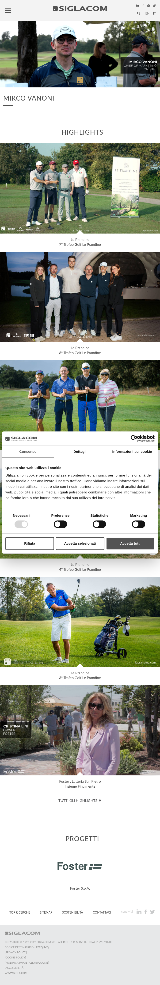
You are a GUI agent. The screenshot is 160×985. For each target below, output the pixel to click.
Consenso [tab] (27, 451)
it (154, 13)
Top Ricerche (19, 912)
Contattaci (102, 912)
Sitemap (46, 912)
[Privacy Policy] (16, 952)
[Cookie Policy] (15, 957)
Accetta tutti (130, 543)
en (147, 13)
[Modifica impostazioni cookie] (27, 962)
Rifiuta (29, 543)
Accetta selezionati (80, 543)
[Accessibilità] (14, 967)
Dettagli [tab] (80, 451)
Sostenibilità (72, 912)
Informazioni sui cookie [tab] (132, 451)
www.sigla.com (16, 972)
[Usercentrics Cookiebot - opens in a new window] (134, 438)
